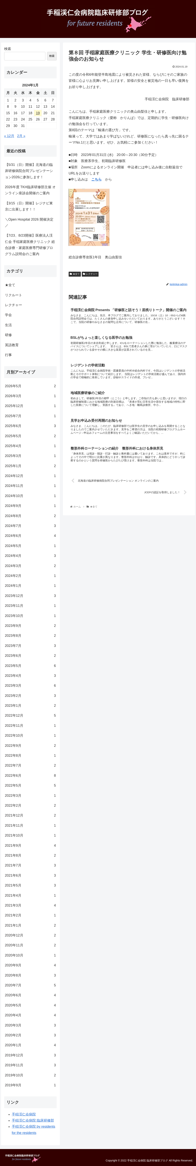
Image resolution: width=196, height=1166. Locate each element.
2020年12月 (30, 935)
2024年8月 (30, 516)
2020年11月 (30, 945)
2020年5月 (30, 1005)
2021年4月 (30, 895)
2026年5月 (30, 386)
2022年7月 (30, 765)
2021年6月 (30, 875)
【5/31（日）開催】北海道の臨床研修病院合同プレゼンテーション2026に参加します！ (29, 171)
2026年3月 (30, 396)
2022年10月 (30, 735)
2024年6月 (30, 536)
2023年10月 (30, 616)
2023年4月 (30, 676)
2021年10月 (30, 835)
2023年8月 (30, 636)
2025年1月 (30, 466)
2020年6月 (30, 995)
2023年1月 (30, 706)
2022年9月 (30, 746)
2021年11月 (30, 825)
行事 (8, 355)
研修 (8, 335)
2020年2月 (30, 1035)
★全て (75, 274)
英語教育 (12, 345)
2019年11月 (30, 1065)
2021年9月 (30, 845)
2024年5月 (30, 546)
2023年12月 (30, 596)
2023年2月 (30, 696)
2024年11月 (30, 486)
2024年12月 (30, 476)
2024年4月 (30, 556)
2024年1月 (30, 586)
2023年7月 (30, 646)
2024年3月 (30, 566)
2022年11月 (30, 726)
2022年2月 (30, 805)
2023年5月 (30, 666)
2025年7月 (30, 416)
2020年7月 (30, 985)
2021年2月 (30, 915)
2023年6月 (30, 656)
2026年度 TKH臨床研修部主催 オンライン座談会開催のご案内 (30, 190)
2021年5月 (30, 885)
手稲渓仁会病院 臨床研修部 (33, 1120)
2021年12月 (30, 815)
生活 (8, 325)
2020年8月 (30, 975)
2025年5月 (30, 436)
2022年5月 (30, 785)
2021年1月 (30, 925)
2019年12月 (30, 1055)
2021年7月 (30, 865)
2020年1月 (30, 1045)
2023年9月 (30, 626)
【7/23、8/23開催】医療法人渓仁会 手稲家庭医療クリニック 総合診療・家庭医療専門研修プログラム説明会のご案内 (30, 245)
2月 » (21, 136)
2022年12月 (30, 715)
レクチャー (90, 274)
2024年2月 (30, 576)
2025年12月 (30, 406)
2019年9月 (30, 1085)
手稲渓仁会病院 (24, 1114)
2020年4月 (30, 1015)
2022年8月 (30, 755)
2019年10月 (30, 1075)
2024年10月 (30, 496)
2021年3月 (30, 905)
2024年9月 (30, 506)
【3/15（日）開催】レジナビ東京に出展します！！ (29, 206)
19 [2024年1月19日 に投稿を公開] (38, 113)
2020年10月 (30, 955)
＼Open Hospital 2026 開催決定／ (29, 222)
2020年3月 (30, 1025)
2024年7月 (30, 526)
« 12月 (9, 136)
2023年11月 (30, 606)
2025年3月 (30, 456)
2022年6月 (30, 776)
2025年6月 (30, 426)
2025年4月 (30, 446)
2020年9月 (30, 965)
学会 (8, 315)
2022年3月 (30, 796)
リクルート (13, 295)
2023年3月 (30, 686)
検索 (7, 49)
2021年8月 (30, 855)
